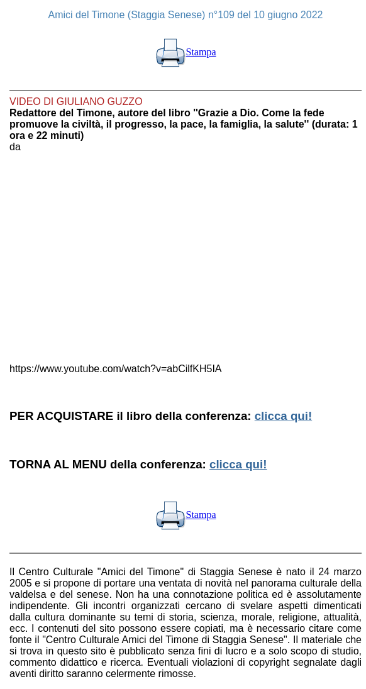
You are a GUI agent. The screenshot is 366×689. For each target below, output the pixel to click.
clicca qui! (283, 415)
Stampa (185, 52)
